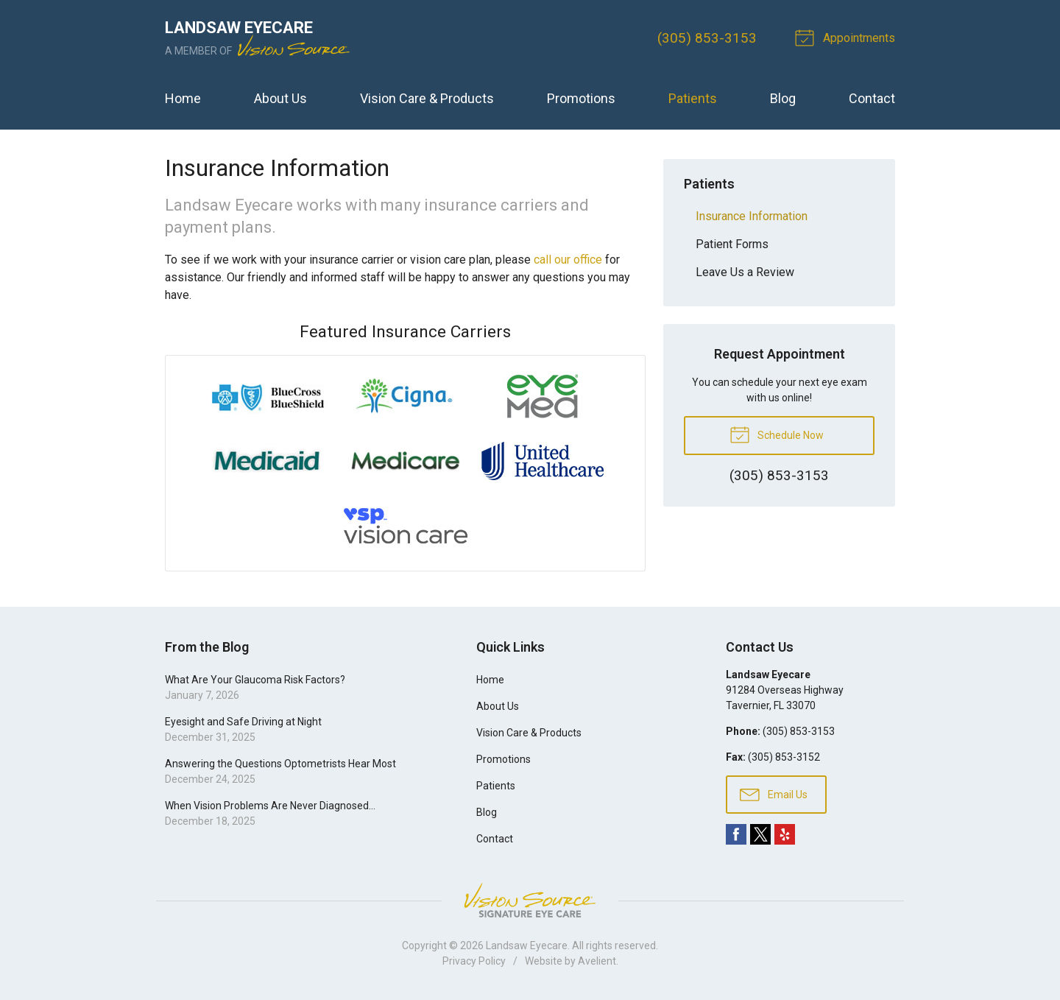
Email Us (774, 794)
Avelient (597, 961)
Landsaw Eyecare (527, 945)
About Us (280, 98)
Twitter (760, 834)
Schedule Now (776, 433)
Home (183, 98)
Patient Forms (732, 244)
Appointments (847, 37)
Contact (872, 98)
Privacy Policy (474, 961)
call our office (568, 260)
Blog (783, 98)
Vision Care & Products (427, 98)
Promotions (581, 98)
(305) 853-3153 (707, 37)
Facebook (736, 834)
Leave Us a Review (745, 272)
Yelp (784, 834)
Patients (692, 98)
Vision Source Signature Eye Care (530, 900)
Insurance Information (752, 216)
